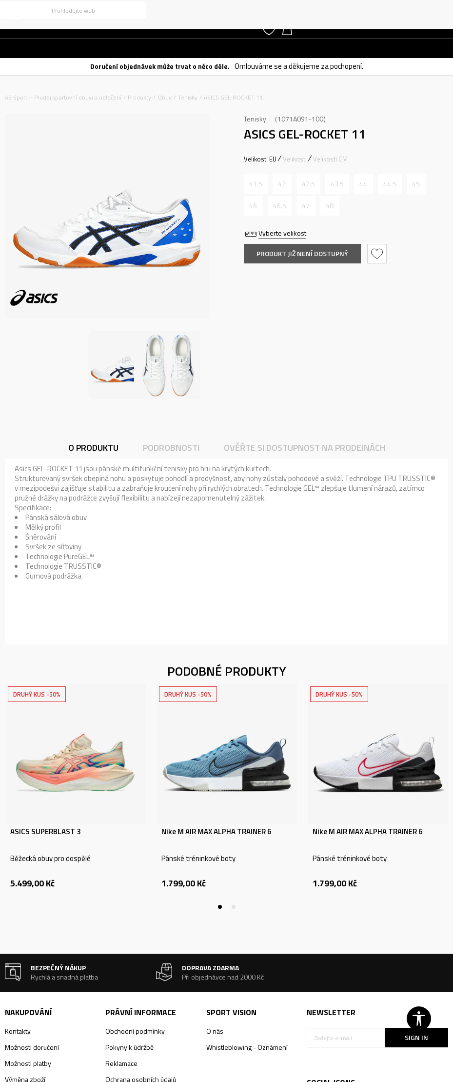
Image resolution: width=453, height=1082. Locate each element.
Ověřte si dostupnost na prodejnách (304, 447)
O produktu (93, 447)
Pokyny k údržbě (129, 1047)
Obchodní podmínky (135, 1031)
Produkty (139, 97)
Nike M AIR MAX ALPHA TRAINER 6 (216, 832)
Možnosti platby (28, 1063)
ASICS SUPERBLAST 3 (45, 832)
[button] (73, 10)
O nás (214, 1031)
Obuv (165, 97)
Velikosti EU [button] (260, 159)
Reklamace (121, 1063)
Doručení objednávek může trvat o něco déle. (160, 66)
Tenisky (187, 97)
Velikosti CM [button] (330, 159)
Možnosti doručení (32, 1047)
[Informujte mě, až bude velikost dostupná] (256, 184)
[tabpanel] (75, 796)
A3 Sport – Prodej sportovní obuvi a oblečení (63, 97)
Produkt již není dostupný (302, 253)
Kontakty (18, 1031)
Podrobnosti (171, 447)
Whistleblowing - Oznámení (247, 1047)
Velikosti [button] (295, 159)
